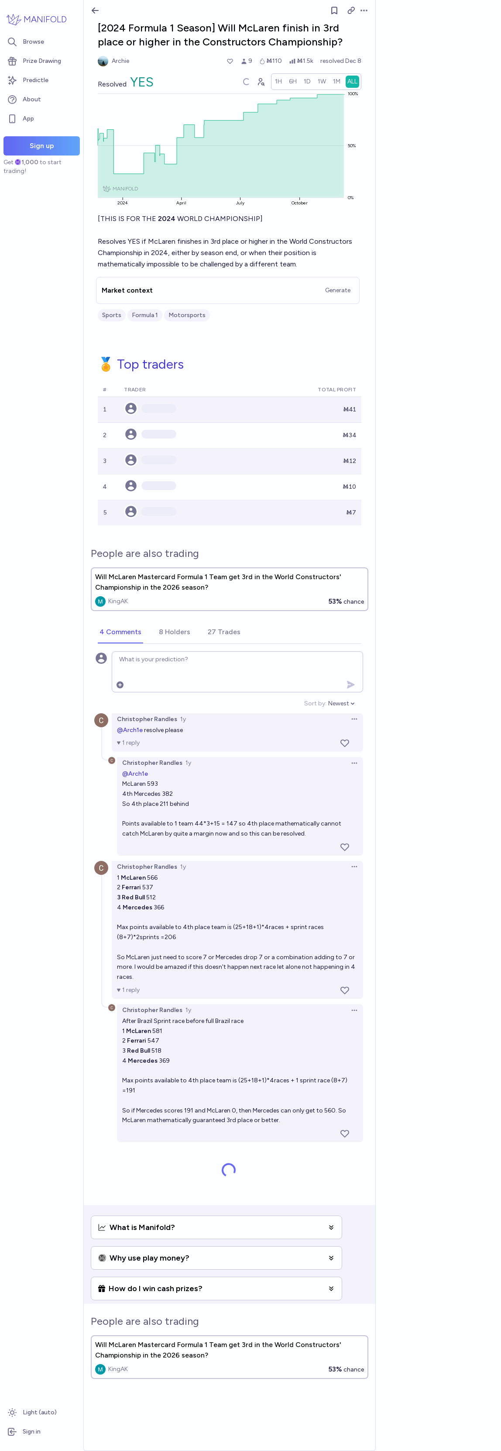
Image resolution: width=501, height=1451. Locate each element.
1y (183, 719)
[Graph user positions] (260, 82)
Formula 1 (145, 315)
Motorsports (187, 315)
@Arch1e (130, 730)
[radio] (278, 82)
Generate (337, 290)
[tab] (120, 632)
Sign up (42, 146)
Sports (111, 315)
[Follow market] (334, 10)
